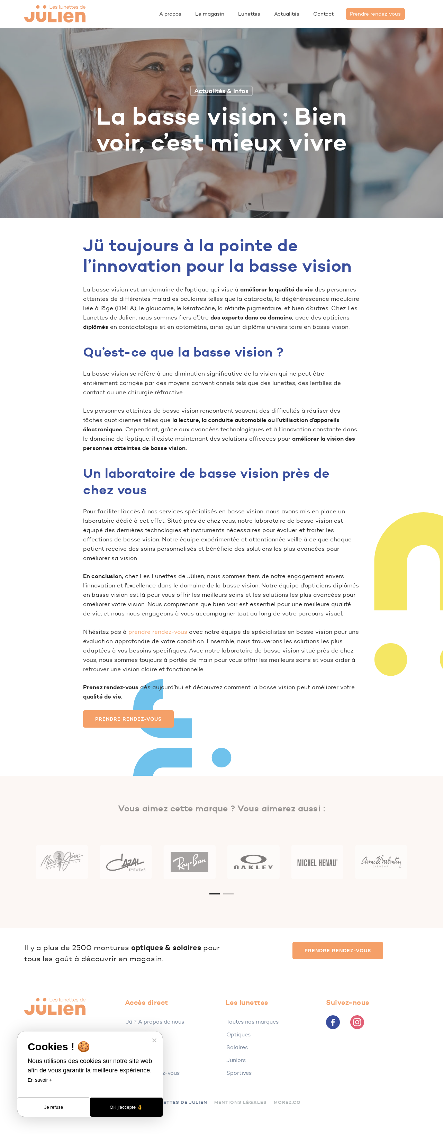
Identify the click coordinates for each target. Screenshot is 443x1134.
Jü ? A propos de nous (155, 1021)
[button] (128, 719)
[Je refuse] (154, 1040)
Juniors (236, 1060)
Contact (137, 1060)
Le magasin (141, 1034)
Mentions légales (240, 1102)
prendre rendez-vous (157, 631)
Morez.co (287, 1102)
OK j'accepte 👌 (126, 1107)
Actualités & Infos (221, 91)
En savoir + (40, 1080)
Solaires (237, 1047)
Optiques (238, 1034)
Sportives (239, 1073)
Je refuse (53, 1107)
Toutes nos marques (252, 1021)
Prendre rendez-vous (153, 1073)
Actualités (139, 1047)
